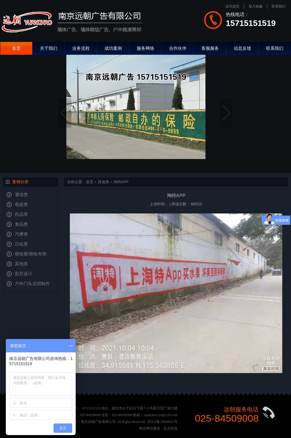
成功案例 (113, 48)
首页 (16, 48)
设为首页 (232, 6)
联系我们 (278, 6)
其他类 (103, 182)
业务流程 (81, 48)
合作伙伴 (178, 48)
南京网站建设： (151, 428)
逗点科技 (171, 428)
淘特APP (121, 182)
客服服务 (210, 48)
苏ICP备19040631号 (163, 422)
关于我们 (48, 48)
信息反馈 (242, 48)
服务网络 (145, 48)
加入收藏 (255, 6)
